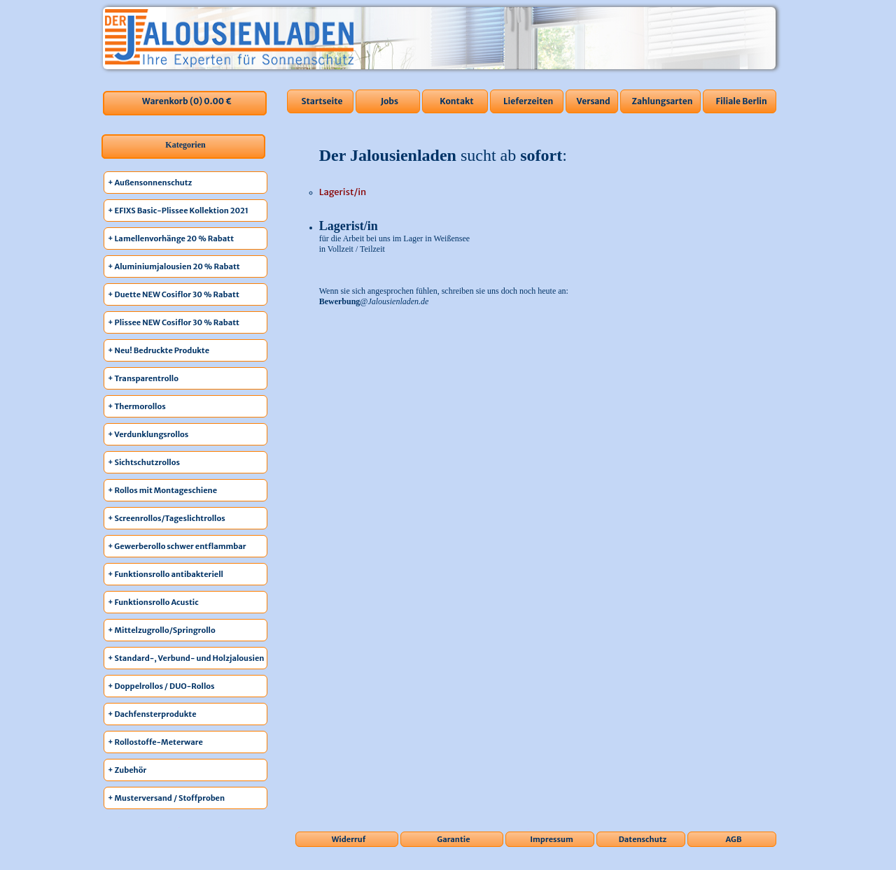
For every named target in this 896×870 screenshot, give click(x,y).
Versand (593, 101)
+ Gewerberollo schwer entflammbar (177, 546)
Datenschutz (643, 839)
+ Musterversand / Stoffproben (166, 798)
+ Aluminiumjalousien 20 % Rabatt (174, 266)
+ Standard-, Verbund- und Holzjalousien (186, 658)
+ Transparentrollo (143, 378)
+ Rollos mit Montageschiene (162, 490)
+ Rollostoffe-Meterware (155, 742)
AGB (734, 839)
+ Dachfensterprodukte (152, 714)
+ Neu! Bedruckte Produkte (158, 350)
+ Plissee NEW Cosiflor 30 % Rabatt (173, 322)
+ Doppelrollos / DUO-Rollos (161, 686)
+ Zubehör (127, 770)
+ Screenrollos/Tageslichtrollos (166, 518)
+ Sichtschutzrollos (144, 462)
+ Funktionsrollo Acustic (153, 602)
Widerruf (349, 839)
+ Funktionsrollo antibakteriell (165, 574)
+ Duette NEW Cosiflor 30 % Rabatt (173, 294)
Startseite (321, 101)
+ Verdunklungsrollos (148, 434)
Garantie (453, 839)
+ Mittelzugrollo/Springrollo (162, 630)
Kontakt (456, 101)
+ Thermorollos (137, 406)
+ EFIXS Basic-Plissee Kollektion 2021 (178, 210)
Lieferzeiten (528, 101)
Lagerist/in (343, 192)
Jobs (389, 101)
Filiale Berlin (740, 101)
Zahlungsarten (661, 101)
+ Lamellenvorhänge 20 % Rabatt (171, 238)
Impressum (551, 839)
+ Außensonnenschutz (150, 182)
